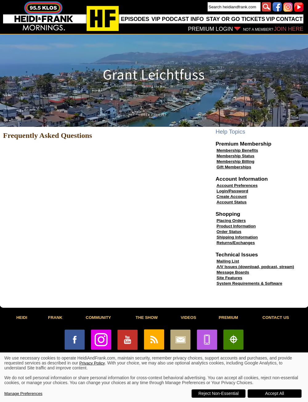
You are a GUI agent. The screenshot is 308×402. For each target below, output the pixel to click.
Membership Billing (235, 161)
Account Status (232, 202)
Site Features (229, 277)
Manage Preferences (23, 393)
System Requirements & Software (249, 283)
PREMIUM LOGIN (210, 29)
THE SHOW (147, 317)
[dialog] (154, 377)
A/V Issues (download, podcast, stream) (255, 266)
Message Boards (233, 272)
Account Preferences (237, 185)
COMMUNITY (98, 317)
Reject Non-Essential (218, 393)
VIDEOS (188, 317)
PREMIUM (228, 317)
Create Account (232, 196)
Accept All (274, 393)
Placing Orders (231, 220)
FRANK (55, 317)
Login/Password (232, 191)
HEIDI (21, 317)
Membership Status (235, 156)
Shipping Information (237, 237)
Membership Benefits (237, 150)
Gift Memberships (234, 167)
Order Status (229, 231)
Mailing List (228, 261)
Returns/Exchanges (236, 242)
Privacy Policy (92, 363)
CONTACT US (275, 317)
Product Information (236, 226)
